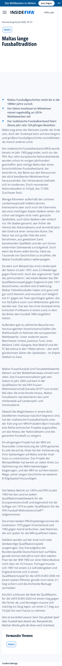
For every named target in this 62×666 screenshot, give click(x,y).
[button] (59, 3)
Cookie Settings (10, 663)
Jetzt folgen (46, 3)
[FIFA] (23, 12)
